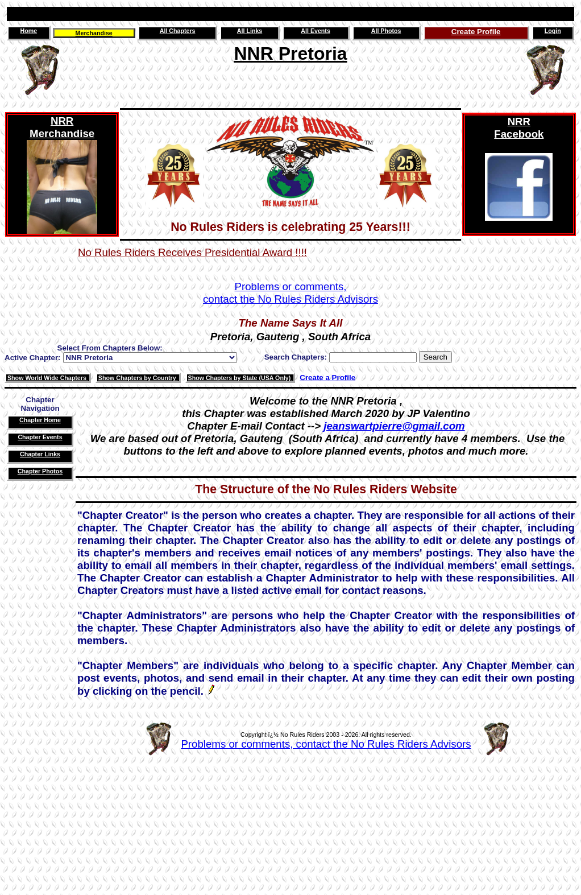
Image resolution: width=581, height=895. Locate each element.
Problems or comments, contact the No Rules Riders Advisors (326, 744)
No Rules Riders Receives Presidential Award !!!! (192, 252)
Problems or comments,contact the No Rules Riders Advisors (290, 293)
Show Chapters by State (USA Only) (240, 377)
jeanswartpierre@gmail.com (393, 426)
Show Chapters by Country (138, 377)
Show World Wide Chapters (47, 377)
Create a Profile (327, 377)
